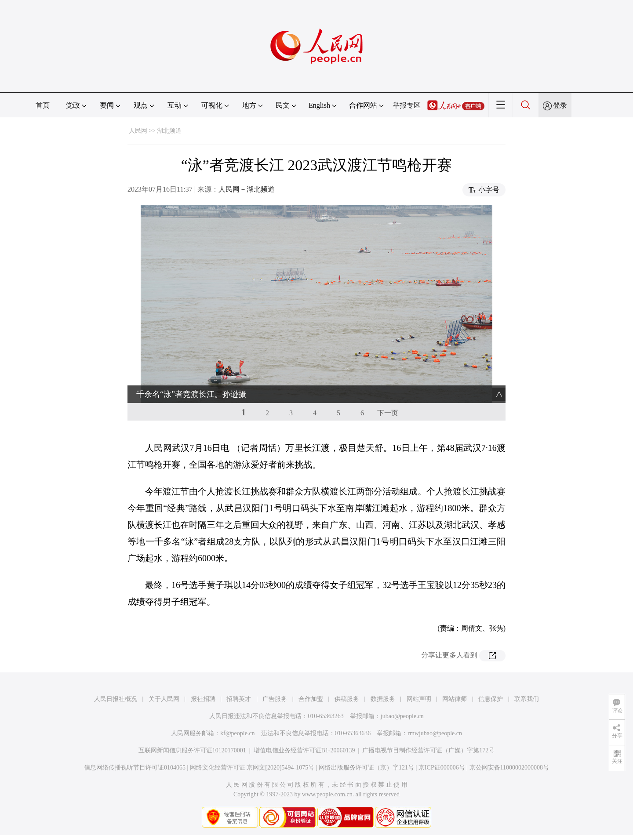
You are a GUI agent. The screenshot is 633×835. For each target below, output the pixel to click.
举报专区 (407, 105)
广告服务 (274, 699)
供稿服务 (347, 699)
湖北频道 (169, 130)
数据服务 (383, 699)
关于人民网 (164, 699)
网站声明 (419, 699)
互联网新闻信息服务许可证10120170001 (192, 750)
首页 (43, 105)
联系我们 (526, 699)
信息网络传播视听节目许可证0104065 (135, 767)
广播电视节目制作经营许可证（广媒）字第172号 (428, 750)
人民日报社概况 (115, 699)
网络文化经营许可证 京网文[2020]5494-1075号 (252, 767)
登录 (560, 105)
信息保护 (490, 699)
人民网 (138, 130)
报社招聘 (203, 699)
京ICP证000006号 (441, 767)
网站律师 (454, 699)
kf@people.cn (237, 733)
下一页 (387, 413)
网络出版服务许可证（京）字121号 (366, 767)
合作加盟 (310, 699)
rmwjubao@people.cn (434, 733)
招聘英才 (238, 699)
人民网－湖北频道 (246, 189)
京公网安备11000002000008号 (509, 767)
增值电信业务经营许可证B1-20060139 (304, 750)
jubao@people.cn (402, 716)
